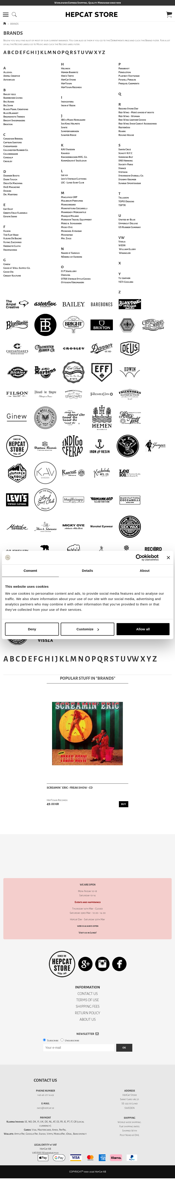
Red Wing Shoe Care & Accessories (137, 123)
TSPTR (122, 205)
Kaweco (65, 153)
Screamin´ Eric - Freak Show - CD (70, 788)
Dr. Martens (10, 194)
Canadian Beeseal (13, 138)
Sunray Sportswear (129, 183)
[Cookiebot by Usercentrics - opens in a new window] (138, 557)
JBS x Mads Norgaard (73, 120)
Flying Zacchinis (12, 242)
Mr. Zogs (66, 238)
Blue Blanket (10, 113)
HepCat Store (68, 79)
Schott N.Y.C (125, 153)
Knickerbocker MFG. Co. (74, 157)
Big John (8, 105)
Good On (8, 272)
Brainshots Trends (14, 116)
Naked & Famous (70, 253)
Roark (122, 131)
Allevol (7, 72)
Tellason (123, 197)
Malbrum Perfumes (72, 200)
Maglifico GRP (69, 197)
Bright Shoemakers (14, 120)
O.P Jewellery (69, 271)
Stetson (122, 172)
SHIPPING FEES (87, 990)
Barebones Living (13, 98)
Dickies (7, 191)
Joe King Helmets (70, 123)
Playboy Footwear (128, 76)
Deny (32, 629)
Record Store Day (128, 108)
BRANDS (14, 23)
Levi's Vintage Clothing (73, 179)
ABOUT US (88, 1003)
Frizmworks (10, 250)
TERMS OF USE (87, 984)
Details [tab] (87, 570)
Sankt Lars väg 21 (129, 1083)
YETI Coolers (125, 282)
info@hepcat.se (45, 1092)
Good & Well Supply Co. (17, 268)
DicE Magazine (11, 187)
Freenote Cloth (12, 246)
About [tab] (145, 570)
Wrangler (125, 253)
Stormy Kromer (127, 179)
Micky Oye (66, 227)
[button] (5, 14)
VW (89, 52)
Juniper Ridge (68, 135)
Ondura (65, 275)
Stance (122, 168)
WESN (121, 245)
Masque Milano (70, 216)
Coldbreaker (10, 154)
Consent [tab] (30, 570)
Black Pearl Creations (15, 109)
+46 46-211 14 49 (45, 1079)
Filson (7, 231)
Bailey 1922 (9, 94)
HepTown (66, 83)
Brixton (8, 124)
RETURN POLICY (87, 997)
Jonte (64, 127)
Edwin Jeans (10, 216)
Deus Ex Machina (12, 183)
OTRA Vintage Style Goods (76, 279)
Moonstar (67, 235)
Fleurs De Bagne (12, 238)
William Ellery (127, 249)
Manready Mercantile (73, 212)
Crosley (7, 161)
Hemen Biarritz (69, 72)
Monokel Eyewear (71, 231)
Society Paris (125, 164)
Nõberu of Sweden (71, 257)
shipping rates (131, 1110)
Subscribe (52, 1025)
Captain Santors (12, 142)
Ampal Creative (11, 76)
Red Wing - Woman (129, 116)
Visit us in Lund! (88, 917)
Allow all (143, 629)
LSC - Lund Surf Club (72, 182)
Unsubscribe (72, 1025)
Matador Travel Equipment (76, 219)
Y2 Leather (124, 278)
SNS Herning (125, 160)
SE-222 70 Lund (130, 1088)
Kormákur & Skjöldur (73, 160)
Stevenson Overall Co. (131, 175)
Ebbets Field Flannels (15, 213)
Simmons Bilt (125, 157)
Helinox (65, 68)
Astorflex (9, 79)
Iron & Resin (68, 105)
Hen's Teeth (67, 76)
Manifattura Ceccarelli (74, 208)
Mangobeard (68, 204)
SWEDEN (129, 1092)
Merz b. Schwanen (71, 223)
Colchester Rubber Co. (16, 150)
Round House (126, 135)
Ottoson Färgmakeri (72, 282)
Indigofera (67, 101)
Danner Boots (11, 175)
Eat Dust (8, 209)
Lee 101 (64, 175)
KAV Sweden (68, 149)
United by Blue (126, 219)
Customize (87, 629)
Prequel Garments (128, 83)
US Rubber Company (129, 227)
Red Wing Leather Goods (132, 120)
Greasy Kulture (12, 275)
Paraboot (123, 68)
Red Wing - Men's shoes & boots (136, 112)
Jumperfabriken (70, 131)
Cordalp (8, 157)
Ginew (6, 264)
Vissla (121, 241)
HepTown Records (71, 87)
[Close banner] (168, 557)
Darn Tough (10, 179)
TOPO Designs (126, 201)
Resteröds (124, 127)
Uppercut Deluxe (128, 223)
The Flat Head (11, 235)
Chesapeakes (10, 146)
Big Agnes (8, 101)
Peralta (127, 79)
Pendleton (124, 72)
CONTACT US (88, 978)
